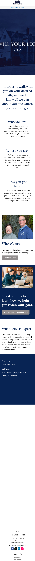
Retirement (17, 557)
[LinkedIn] (19, 548)
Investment (17, 560)
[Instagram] (22, 548)
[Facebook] (12, 548)
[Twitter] (15, 548)
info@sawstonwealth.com (17, 545)
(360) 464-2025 (20, 535)
